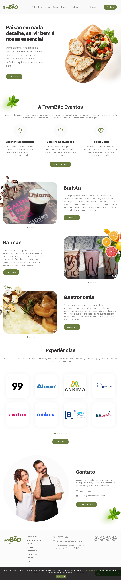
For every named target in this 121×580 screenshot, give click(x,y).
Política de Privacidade (36, 561)
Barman (64, 7)
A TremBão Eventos (41, 7)
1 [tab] (55, 433)
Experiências (90, 7)
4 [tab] (61, 433)
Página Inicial (32, 537)
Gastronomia (76, 7)
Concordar (61, 576)
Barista (55, 7)
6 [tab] (66, 433)
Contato (110, 7)
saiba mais (17, 76)
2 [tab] (57, 433)
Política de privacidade (89, 570)
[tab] (27, 227)
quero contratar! (60, 164)
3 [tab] (59, 433)
